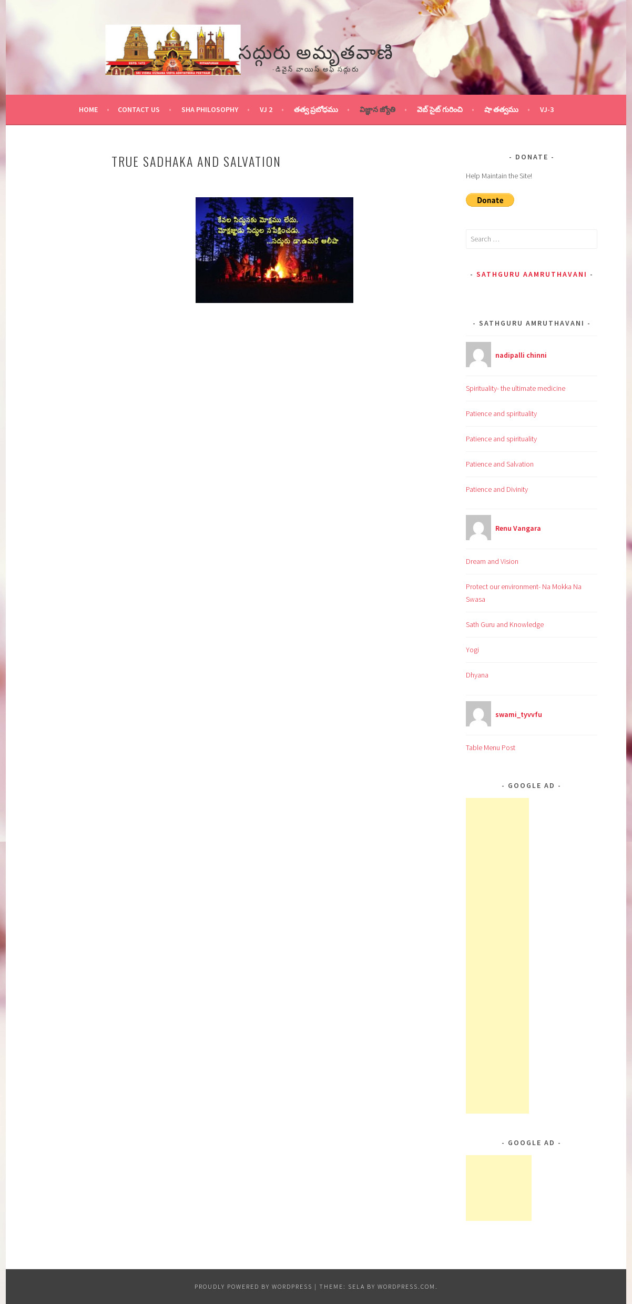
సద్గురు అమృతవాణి (316, 50)
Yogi (472, 649)
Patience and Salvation (500, 464)
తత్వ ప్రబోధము (316, 109)
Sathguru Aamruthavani (531, 274)
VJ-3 (547, 109)
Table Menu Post (490, 747)
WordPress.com (406, 1286)
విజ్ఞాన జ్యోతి (377, 109)
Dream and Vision (492, 561)
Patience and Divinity (497, 489)
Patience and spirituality (501, 413)
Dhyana (477, 675)
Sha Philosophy (209, 109)
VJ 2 (266, 109)
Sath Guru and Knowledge (505, 624)
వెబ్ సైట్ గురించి (440, 109)
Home (88, 109)
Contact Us (139, 109)
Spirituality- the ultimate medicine (515, 388)
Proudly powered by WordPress (253, 1286)
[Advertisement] (497, 956)
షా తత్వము (501, 109)
